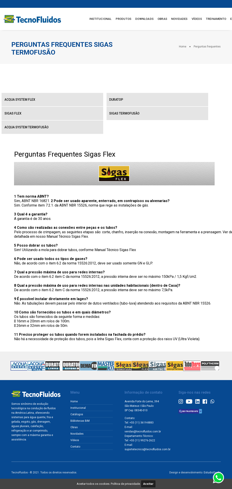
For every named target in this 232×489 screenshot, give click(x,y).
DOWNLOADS (144, 18)
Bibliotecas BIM (81, 419)
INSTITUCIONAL (100, 18)
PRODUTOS (123, 18)
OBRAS (162, 18)
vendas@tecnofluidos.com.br (144, 434)
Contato (77, 445)
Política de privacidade (125, 483)
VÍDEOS (196, 18)
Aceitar (148, 483)
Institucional (79, 406)
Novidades (78, 432)
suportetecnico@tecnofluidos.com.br (149, 452)
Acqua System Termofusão (27, 126)
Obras (75, 426)
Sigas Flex (13, 112)
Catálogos (78, 413)
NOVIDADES (179, 18)
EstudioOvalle (212, 475)
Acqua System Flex (20, 98)
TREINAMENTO (215, 18)
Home (182, 46)
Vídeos (76, 438)
